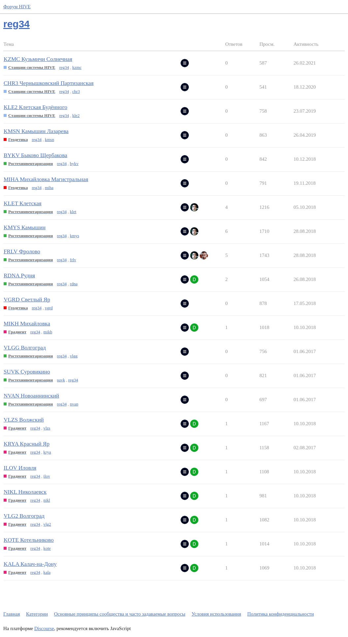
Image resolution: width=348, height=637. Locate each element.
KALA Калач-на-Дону (30, 564)
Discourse (44, 628)
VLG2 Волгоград (24, 516)
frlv (73, 259)
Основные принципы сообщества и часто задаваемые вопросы (119, 614)
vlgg (73, 355)
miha (49, 187)
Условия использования (216, 614)
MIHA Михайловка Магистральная (46, 179)
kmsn (49, 139)
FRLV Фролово (22, 251)
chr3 (76, 91)
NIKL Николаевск (25, 492)
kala (47, 572)
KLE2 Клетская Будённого (35, 107)
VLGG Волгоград (25, 348)
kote (47, 548)
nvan (74, 404)
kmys (74, 235)
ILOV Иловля (20, 468)
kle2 (75, 115)
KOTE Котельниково (29, 540)
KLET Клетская (23, 203)
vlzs (47, 428)
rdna (73, 283)
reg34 (64, 67)
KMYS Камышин (24, 227)
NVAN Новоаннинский (31, 396)
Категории (37, 614)
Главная (11, 614)
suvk (61, 379)
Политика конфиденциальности (280, 614)
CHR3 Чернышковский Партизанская (49, 83)
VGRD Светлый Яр (27, 299)
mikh (48, 331)
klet (73, 211)
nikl (47, 500)
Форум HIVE (17, 6)
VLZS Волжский (24, 420)
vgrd (49, 307)
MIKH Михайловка (27, 323)
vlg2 (47, 524)
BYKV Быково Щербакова (35, 155)
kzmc (76, 67)
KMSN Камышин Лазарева (36, 131)
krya (47, 452)
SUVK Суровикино (27, 372)
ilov (47, 476)
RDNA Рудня (19, 275)
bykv (74, 163)
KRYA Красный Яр (26, 444)
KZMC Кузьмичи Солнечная (38, 59)
